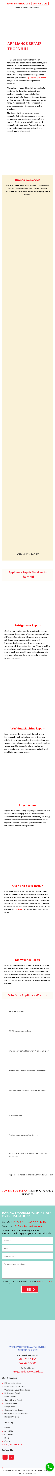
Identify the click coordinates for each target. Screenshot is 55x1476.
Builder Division (11, 1417)
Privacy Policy (41, 1281)
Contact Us (9, 1441)
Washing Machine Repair (27, 728)
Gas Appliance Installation (16, 1413)
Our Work (8, 1434)
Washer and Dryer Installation (17, 1390)
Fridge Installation (12, 1383)
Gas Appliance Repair (13, 1410)
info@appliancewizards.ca (27, 1226)
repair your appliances (36, 77)
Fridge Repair (10, 1406)
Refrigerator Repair (28, 625)
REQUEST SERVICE (13, 1444)
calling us (19, 909)
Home (7, 1428)
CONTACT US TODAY (14, 1190)
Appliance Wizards (11, 1470)
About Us (8, 1431)
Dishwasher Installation (14, 1386)
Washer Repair (10, 1403)
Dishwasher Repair (27, 959)
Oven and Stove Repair (27, 885)
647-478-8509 (37, 1221)
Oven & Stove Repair (13, 1400)
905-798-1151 (40, 3)
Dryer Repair (27, 805)
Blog (6, 1438)
